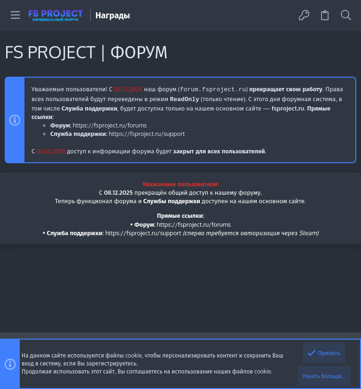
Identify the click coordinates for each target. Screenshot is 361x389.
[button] (15, 15)
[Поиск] (346, 15)
